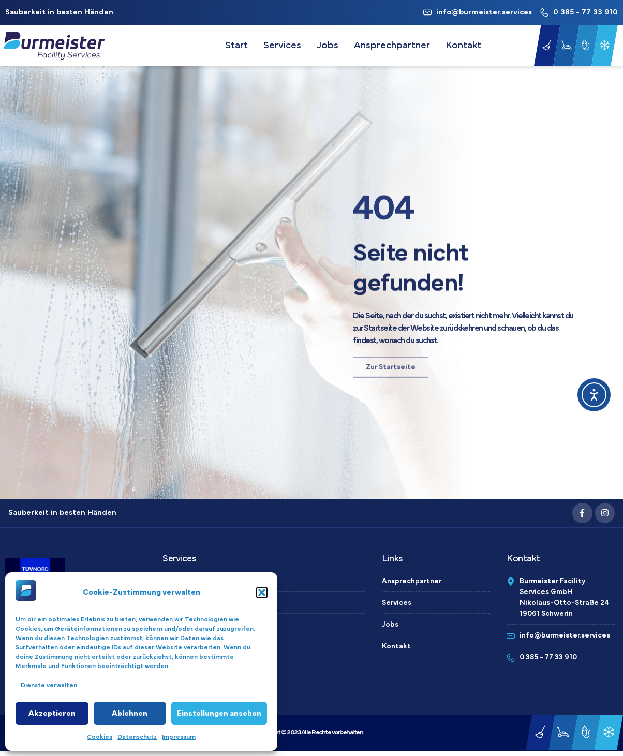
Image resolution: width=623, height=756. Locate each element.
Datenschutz (137, 737)
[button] (262, 592)
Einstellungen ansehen (219, 713)
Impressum (179, 737)
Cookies (99, 737)
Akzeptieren (52, 713)
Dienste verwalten (49, 685)
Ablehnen (129, 713)
